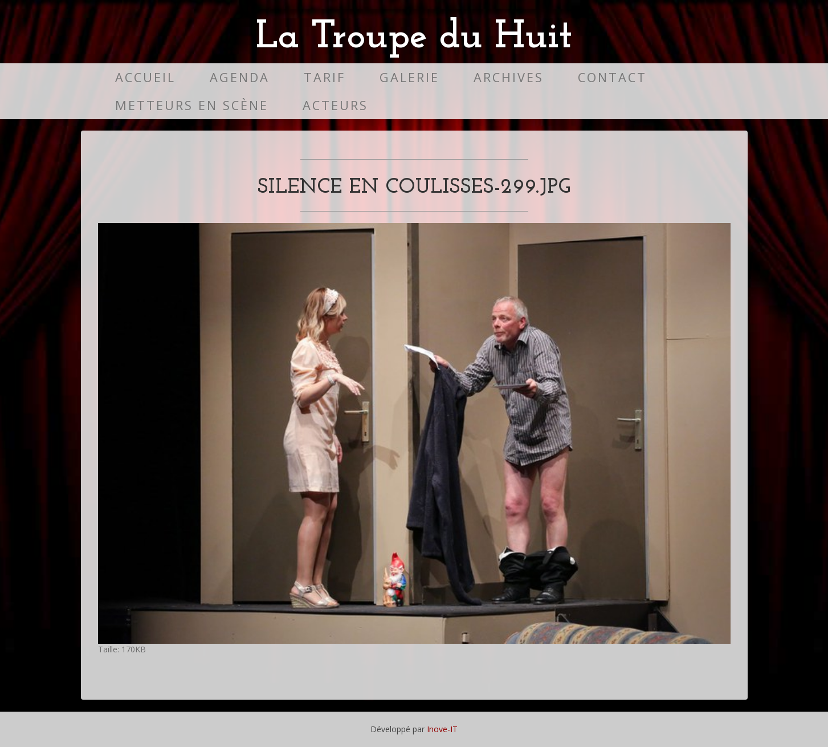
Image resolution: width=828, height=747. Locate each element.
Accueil (145, 77)
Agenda (240, 77)
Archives (509, 77)
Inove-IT (442, 729)
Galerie (409, 77)
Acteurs (335, 105)
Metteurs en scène (191, 105)
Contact (612, 77)
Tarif (324, 77)
